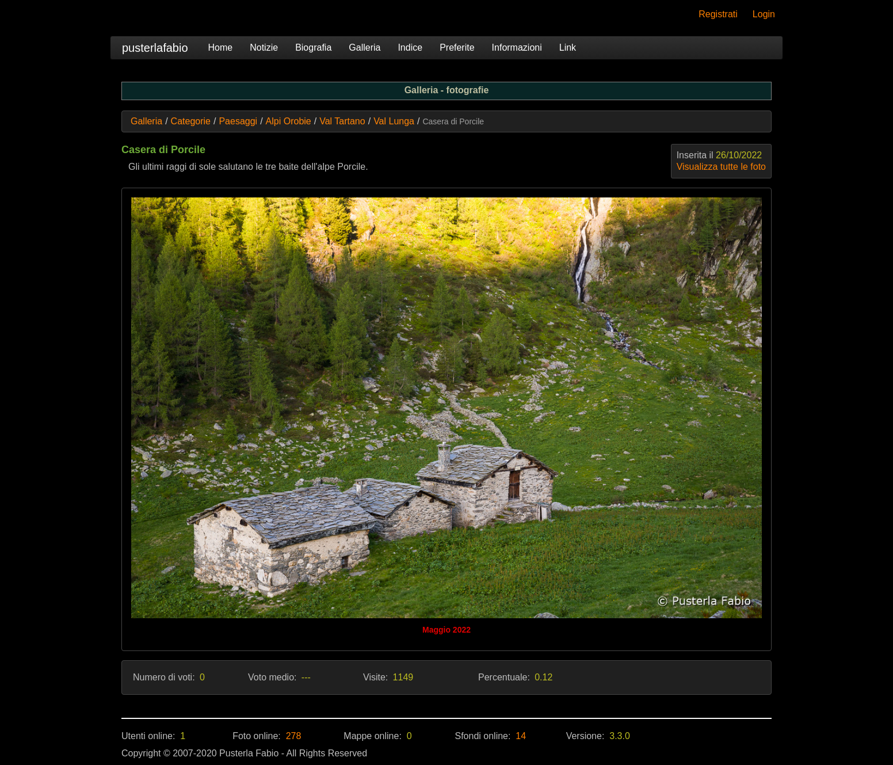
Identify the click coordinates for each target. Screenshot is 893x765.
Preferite (457, 47)
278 (294, 736)
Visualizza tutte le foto (721, 167)
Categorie (191, 121)
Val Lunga (393, 121)
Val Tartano (342, 121)
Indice (410, 47)
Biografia (313, 47)
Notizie (264, 47)
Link (567, 47)
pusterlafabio (155, 47)
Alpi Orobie (288, 121)
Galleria (364, 47)
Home (220, 47)
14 (521, 736)
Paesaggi (238, 121)
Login (764, 14)
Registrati (718, 14)
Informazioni (517, 47)
